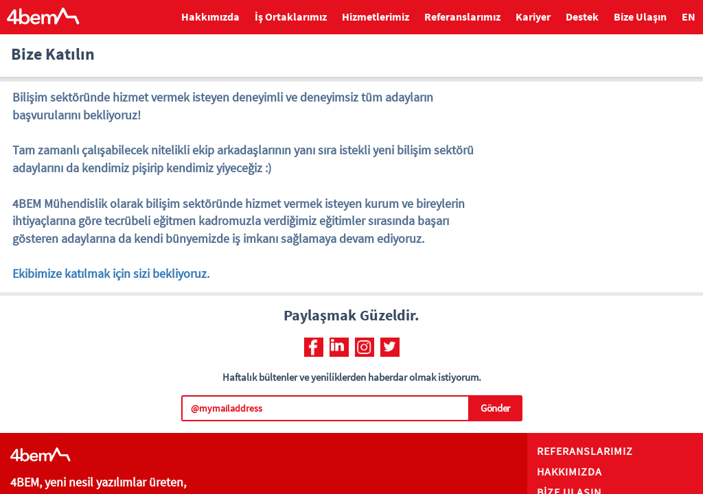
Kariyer (533, 16)
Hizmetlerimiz (375, 16)
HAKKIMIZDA (569, 471)
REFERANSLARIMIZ (585, 451)
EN (688, 16)
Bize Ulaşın (640, 16)
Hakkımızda (210, 16)
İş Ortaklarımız (291, 16)
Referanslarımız (462, 16)
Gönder (495, 407)
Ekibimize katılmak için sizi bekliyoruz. (110, 273)
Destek (582, 16)
